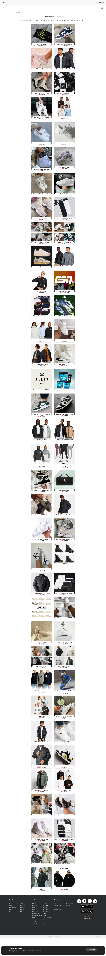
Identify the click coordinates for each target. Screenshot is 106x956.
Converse (22, 923)
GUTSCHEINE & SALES (70, 8)
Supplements (58, 8)
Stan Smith (34, 945)
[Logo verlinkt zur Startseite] (53, 2)
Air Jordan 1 (46, 923)
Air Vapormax (35, 931)
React (44, 941)
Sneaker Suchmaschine (45, 8)
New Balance (12, 925)
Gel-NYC (34, 939)
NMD (44, 939)
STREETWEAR (22, 8)
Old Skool (34, 941)
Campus (45, 931)
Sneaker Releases (58, 923)
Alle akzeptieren (91, 949)
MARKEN (80, 8)
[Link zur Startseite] (87, 934)
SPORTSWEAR (32, 8)
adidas (10, 921)
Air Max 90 (45, 925)
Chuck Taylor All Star (37, 933)
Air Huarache (35, 923)
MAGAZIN (87, 8)
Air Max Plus (35, 929)
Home (11, 12)
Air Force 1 (45, 921)
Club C (33, 935)
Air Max (33, 925)
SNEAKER (13, 8)
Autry (10, 923)
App (94, 8)
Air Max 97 (45, 927)
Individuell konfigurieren (91, 952)
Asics (21, 921)
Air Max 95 (34, 927)
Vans (10, 929)
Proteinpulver (69, 921)
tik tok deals (17, 12)
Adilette (34, 921)
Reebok (22, 927)
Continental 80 (47, 935)
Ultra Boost (46, 945)
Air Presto (45, 929)
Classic (45, 933)
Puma (10, 927)
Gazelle (45, 937)
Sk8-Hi (44, 943)
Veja (21, 929)
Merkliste (101, 2)
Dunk (33, 937)
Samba (33, 943)
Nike (21, 925)
